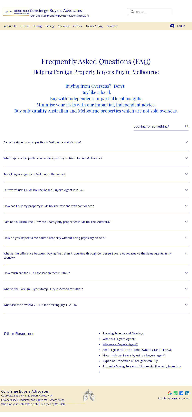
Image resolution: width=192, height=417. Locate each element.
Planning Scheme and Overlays (123, 333)
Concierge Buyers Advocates (56, 10)
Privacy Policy (8, 400)
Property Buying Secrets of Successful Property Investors (142, 366)
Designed (46, 404)
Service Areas (57, 400)
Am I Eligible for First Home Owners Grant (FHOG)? (137, 350)
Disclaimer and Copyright (33, 400)
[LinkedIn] (187, 393)
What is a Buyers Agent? (119, 339)
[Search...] (150, 12)
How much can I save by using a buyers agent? (134, 355)
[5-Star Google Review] (170, 393)
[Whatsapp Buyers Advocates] (176, 393)
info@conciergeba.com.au (173, 398)
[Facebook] (181, 393)
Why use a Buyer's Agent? (120, 344)
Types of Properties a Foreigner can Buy (130, 361)
